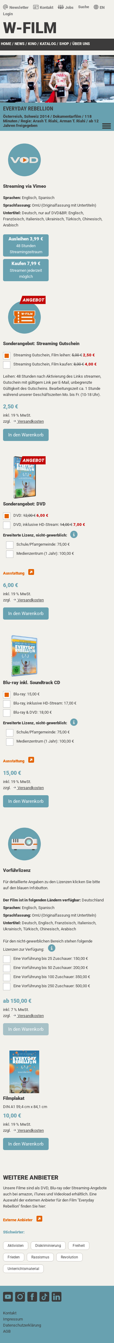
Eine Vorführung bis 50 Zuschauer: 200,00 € (50, 967)
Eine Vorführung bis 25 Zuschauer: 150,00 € (50, 958)
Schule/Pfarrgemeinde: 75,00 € (43, 544)
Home (6, 44)
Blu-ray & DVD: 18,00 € (32, 712)
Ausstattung (18, 573)
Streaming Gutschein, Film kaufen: (55, 364)
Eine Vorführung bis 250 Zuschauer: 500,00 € (51, 986)
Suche (83, 7)
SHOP (64, 44)
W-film (30, 28)
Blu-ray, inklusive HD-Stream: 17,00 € (44, 703)
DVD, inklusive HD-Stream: (49, 524)
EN (99, 7)
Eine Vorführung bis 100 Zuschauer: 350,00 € (51, 976)
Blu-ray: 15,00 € (26, 694)
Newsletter (16, 7)
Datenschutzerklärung (22, 1325)
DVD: (30, 515)
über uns (81, 44)
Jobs (66, 7)
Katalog (48, 44)
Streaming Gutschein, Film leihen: (54, 355)
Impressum (13, 1319)
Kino (32, 44)
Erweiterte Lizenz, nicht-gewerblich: (35, 535)
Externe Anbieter (22, 1220)
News (20, 44)
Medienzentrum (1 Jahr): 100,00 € (45, 553)
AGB (7, 1331)
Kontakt (43, 7)
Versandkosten (28, 421)
